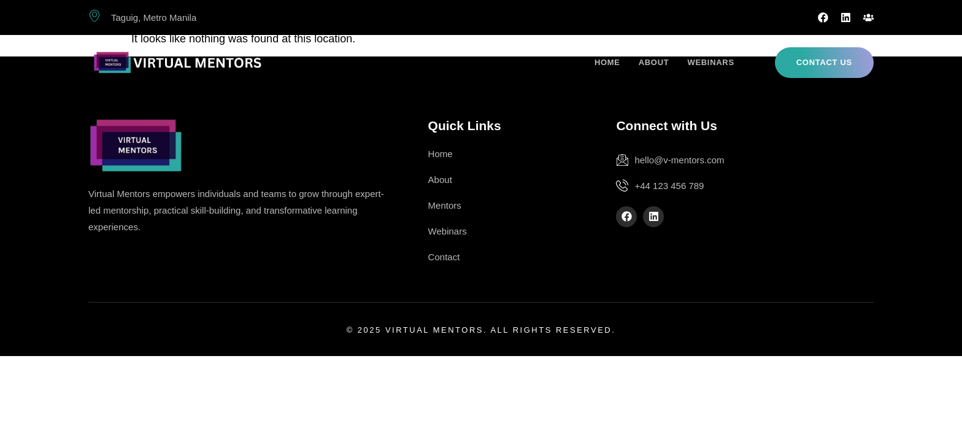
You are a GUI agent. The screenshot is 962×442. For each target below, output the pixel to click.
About (654, 62)
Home (607, 62)
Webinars (710, 62)
